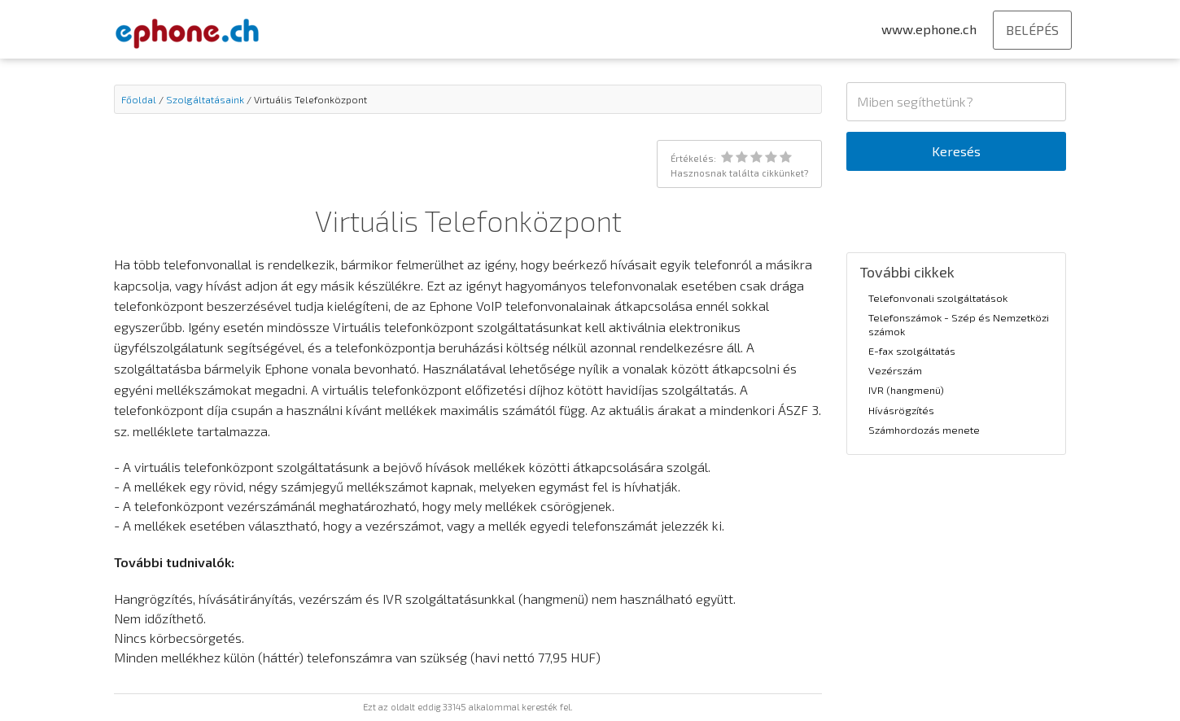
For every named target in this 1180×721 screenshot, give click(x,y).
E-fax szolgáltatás (911, 350)
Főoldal (138, 99)
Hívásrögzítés (901, 410)
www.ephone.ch (929, 29)
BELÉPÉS (1032, 29)
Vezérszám (895, 370)
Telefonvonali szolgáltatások (937, 297)
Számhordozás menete (924, 429)
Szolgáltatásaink (205, 99)
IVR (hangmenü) (906, 389)
